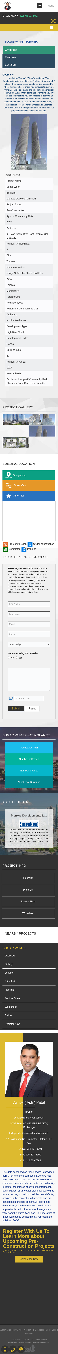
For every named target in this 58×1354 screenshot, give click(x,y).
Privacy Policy (19, 1330)
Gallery (9, 964)
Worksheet (28, 913)
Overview (11, 49)
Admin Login (5, 1330)
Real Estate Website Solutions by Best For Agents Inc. (29, 1342)
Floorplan (28, 878)
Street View (15, 485)
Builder (9, 1015)
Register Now (12, 1024)
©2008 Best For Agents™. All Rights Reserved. (29, 1340)
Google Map (15, 475)
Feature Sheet (28, 901)
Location (10, 64)
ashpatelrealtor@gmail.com (29, 1117)
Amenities (14, 496)
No (12, 657)
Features (10, 57)
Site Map (29, 1333)
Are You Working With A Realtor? (23, 653)
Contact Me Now (29, 1259)
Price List (28, 889)
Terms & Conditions (35, 1330)
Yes (20, 657)
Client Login (51, 1330)
